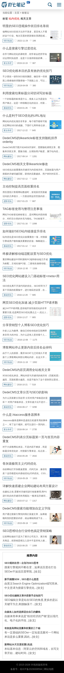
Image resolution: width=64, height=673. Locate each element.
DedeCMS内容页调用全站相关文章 (27, 370)
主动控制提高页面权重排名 (21, 186)
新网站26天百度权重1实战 (18, 644)
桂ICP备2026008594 (31, 669)
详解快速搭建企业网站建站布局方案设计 (30, 486)
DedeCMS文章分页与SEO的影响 (25, 392)
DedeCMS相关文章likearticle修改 (25, 164)
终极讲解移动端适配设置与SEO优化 (27, 253)
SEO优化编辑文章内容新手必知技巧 (23, 595)
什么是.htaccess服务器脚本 (21, 414)
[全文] (37, 571)
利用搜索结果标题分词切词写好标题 (27, 93)
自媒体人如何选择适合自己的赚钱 (22, 612)
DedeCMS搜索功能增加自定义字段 (27, 508)
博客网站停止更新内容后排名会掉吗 (27, 347)
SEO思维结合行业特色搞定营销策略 (27, 531)
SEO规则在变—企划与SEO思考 (21, 563)
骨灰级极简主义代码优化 (19, 463)
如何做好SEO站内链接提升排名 (24, 231)
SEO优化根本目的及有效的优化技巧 (27, 71)
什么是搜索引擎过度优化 (19, 48)
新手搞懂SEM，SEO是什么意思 (21, 579)
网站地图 (49, 669)
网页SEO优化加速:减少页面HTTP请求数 (30, 302)
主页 (17, 12)
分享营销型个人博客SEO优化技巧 (26, 325)
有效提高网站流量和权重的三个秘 (22, 628)
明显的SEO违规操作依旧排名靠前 (26, 26)
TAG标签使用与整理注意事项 (22, 209)
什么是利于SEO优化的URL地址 (24, 115)
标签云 (25, 12)
